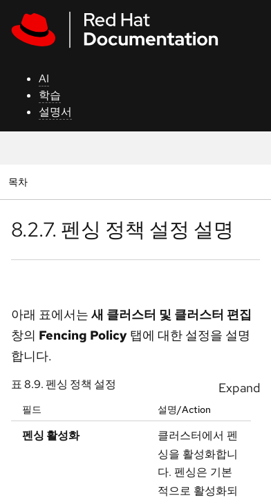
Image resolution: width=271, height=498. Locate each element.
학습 (50, 95)
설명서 (55, 111)
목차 (20, 181)
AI (44, 78)
